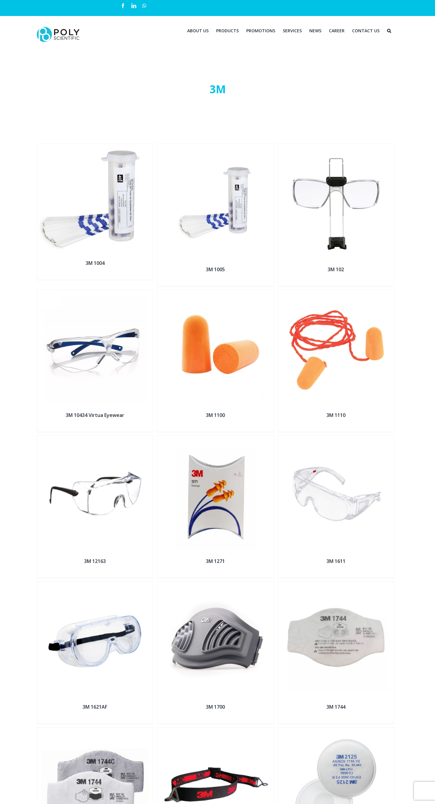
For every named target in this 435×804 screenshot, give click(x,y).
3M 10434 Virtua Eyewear (95, 415)
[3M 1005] (215, 148)
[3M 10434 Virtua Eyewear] (95, 294)
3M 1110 (335, 415)
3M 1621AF (95, 707)
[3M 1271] (215, 439)
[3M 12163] (95, 439)
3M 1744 (335, 707)
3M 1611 (335, 561)
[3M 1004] (95, 148)
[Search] (389, 30)
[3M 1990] (215, 731)
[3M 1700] (215, 585)
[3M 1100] (215, 294)
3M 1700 (215, 707)
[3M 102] (336, 148)
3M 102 (336, 269)
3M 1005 (215, 269)
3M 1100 (215, 415)
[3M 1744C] (95, 731)
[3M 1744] (336, 585)
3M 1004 (95, 263)
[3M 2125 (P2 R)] (336, 731)
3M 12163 (95, 561)
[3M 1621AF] (95, 585)
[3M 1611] (336, 439)
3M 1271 (215, 561)
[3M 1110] (336, 294)
